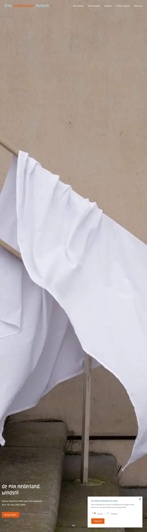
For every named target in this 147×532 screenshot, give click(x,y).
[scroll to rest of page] (73, 525)
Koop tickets (10, 514)
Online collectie (123, 6)
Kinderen (108, 6)
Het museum (78, 6)
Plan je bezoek (94, 6)
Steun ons (138, 6)
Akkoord (98, 521)
